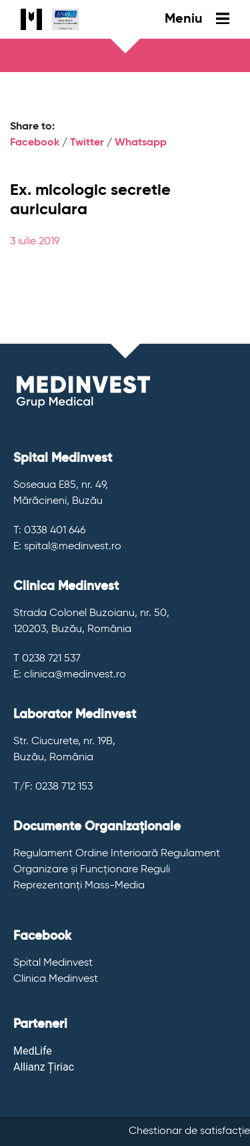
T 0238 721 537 (47, 658)
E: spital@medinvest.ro (67, 546)
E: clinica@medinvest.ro (69, 674)
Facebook (34, 142)
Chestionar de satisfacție (189, 1131)
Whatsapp (141, 142)
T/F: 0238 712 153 (53, 787)
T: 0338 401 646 (49, 530)
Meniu (197, 19)
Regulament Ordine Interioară (85, 853)
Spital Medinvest (53, 963)
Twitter (87, 142)
